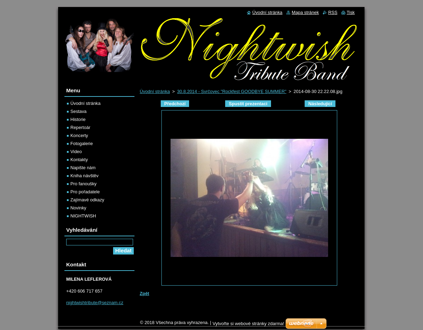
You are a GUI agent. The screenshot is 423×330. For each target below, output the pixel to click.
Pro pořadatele (85, 191)
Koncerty (79, 135)
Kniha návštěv (84, 175)
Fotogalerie (81, 143)
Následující (320, 103)
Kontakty (79, 159)
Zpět (144, 293)
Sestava (78, 111)
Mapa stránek (305, 12)
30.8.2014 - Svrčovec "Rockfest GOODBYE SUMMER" (231, 91)
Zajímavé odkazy (87, 199)
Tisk (351, 12)
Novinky (78, 207)
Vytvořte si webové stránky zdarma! (248, 325)
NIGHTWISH (83, 215)
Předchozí (175, 103)
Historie (77, 119)
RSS (332, 12)
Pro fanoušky (83, 183)
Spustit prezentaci (248, 103)
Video (76, 151)
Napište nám (83, 167)
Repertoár (80, 127)
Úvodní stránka (155, 91)
